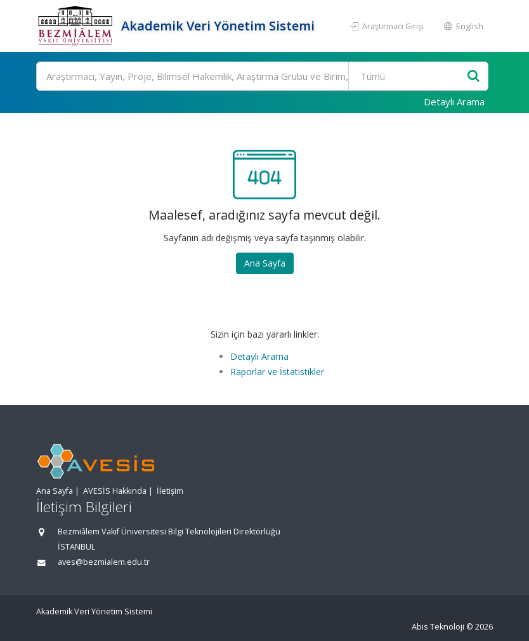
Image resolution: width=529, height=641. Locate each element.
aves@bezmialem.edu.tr (104, 562)
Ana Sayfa (264, 263)
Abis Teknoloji (438, 626)
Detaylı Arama (454, 101)
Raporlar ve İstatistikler (277, 372)
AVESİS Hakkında (115, 491)
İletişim (170, 491)
